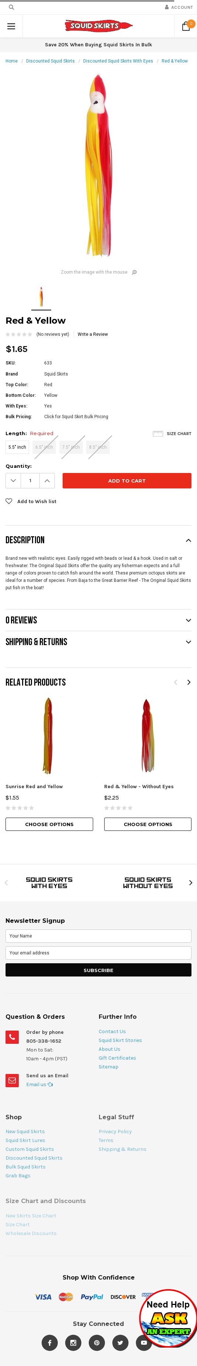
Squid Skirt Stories (120, 1040)
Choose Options (49, 824)
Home (12, 61)
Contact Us (112, 1031)
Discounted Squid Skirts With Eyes (118, 61)
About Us (109, 1049)
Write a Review (93, 334)
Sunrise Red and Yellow (34, 786)
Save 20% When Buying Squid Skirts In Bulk (98, 45)
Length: (29, 433)
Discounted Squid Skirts (50, 61)
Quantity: (19, 466)
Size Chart (179, 433)
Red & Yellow (175, 61)
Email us (39, 1084)
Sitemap (109, 1067)
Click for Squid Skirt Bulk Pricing (76, 416)
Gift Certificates (117, 1058)
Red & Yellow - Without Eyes (139, 786)
